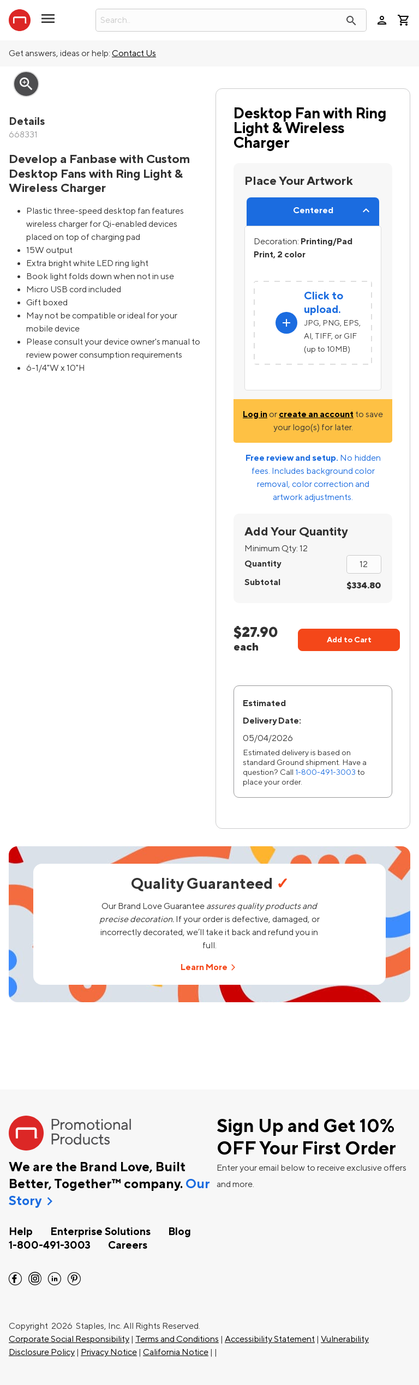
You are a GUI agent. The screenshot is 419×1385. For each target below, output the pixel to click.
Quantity (262, 564)
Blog (179, 1231)
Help (21, 1231)
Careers (127, 1245)
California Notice (175, 1352)
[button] (48, 23)
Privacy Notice (109, 1352)
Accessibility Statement (270, 1339)
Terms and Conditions (177, 1339)
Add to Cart (349, 640)
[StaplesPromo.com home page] (20, 20)
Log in (255, 414)
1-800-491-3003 (325, 772)
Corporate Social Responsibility (69, 1339)
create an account (316, 414)
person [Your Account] (381, 20)
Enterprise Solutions (100, 1231)
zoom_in (26, 84)
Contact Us (134, 53)
